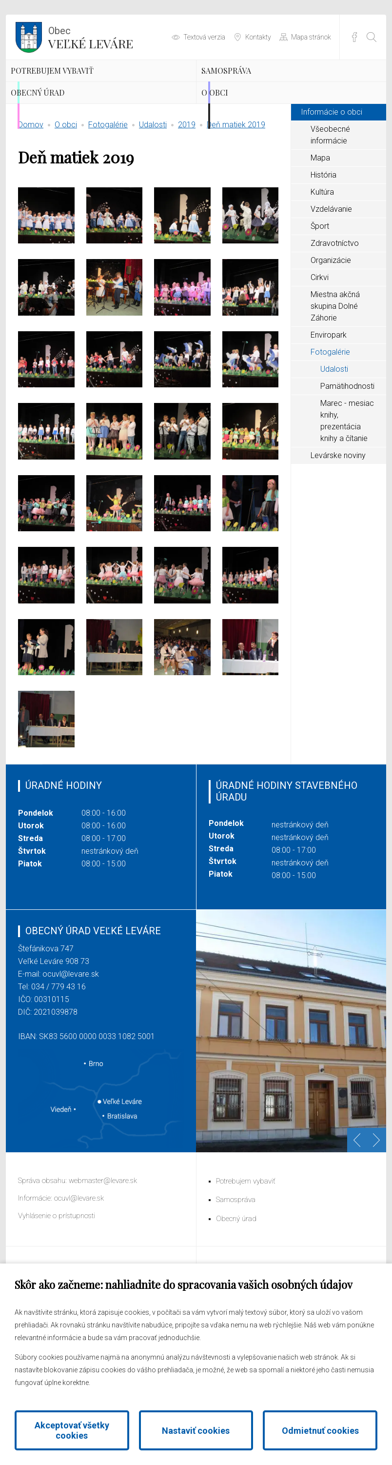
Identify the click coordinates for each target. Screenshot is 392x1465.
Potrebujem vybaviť (88, 85)
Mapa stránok (311, 37)
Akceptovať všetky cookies (72, 1430)
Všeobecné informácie (330, 193)
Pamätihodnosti (347, 444)
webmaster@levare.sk (103, 1239)
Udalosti (153, 183)
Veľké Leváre (90, 36)
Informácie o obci (331, 170)
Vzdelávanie (331, 267)
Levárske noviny (338, 514)
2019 (187, 183)
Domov (30, 183)
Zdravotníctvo (335, 301)
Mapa (320, 216)
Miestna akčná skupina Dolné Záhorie (335, 364)
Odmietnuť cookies (320, 1430)
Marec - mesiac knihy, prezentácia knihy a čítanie (347, 479)
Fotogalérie (108, 183)
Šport (320, 284)
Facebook (354, 37)
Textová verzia (204, 37)
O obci (236, 136)
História (323, 233)
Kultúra (322, 250)
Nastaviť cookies (196, 1430)
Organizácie (331, 318)
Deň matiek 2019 (236, 183)
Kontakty (258, 37)
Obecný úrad (66, 136)
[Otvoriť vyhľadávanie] (371, 37)
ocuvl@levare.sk (70, 1032)
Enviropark (329, 393)
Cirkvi (320, 336)
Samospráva (254, 85)
